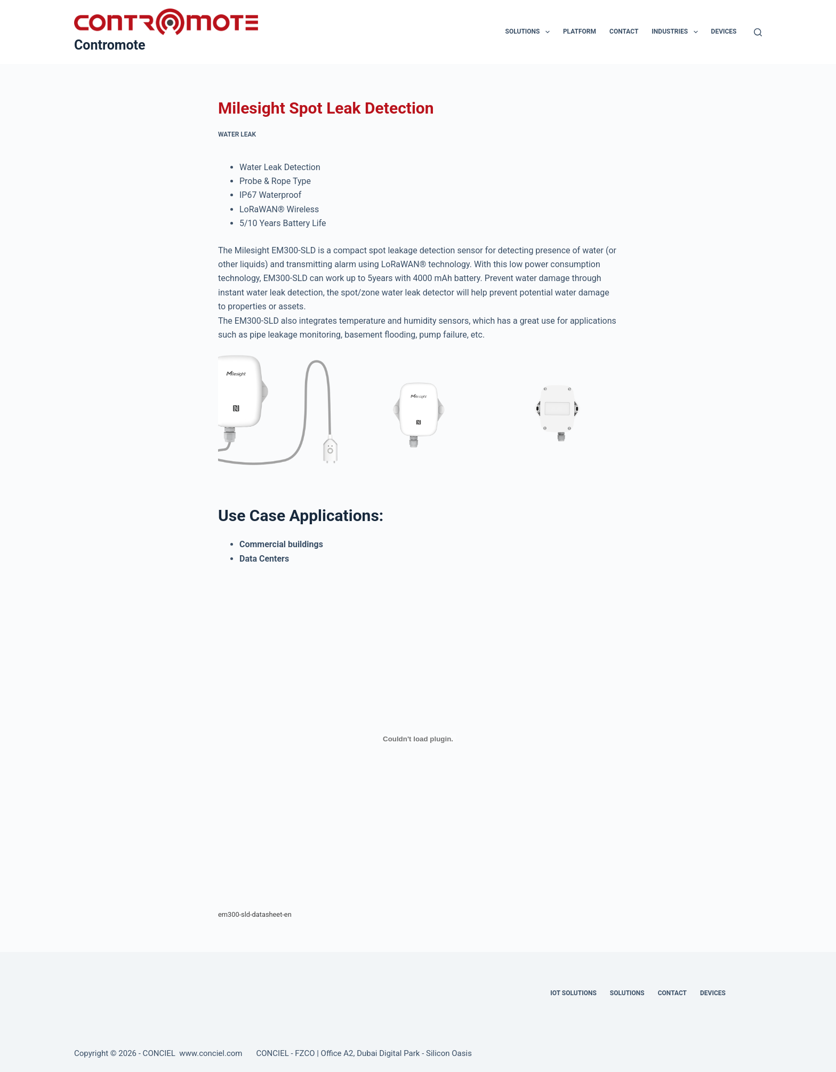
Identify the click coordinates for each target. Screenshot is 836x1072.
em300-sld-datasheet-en (255, 914)
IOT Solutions (573, 993)
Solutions (529, 32)
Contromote (110, 45)
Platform (579, 31)
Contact (623, 31)
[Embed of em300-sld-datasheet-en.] (418, 739)
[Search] (758, 32)
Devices (724, 31)
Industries (677, 32)
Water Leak (237, 134)
